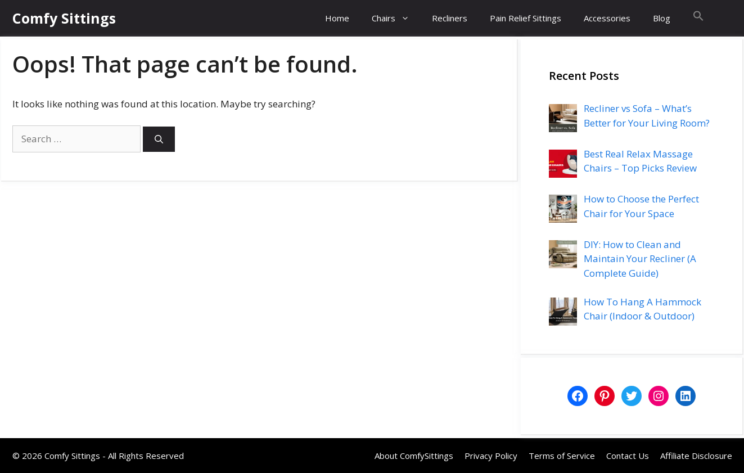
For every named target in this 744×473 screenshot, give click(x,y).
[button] (698, 18)
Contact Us (627, 455)
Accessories (607, 18)
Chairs (396, 18)
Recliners (449, 18)
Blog (661, 18)
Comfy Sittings (64, 18)
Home (337, 18)
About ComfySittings (414, 455)
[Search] (159, 139)
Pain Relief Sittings (525, 18)
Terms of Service (562, 455)
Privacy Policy (491, 455)
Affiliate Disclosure (696, 455)
